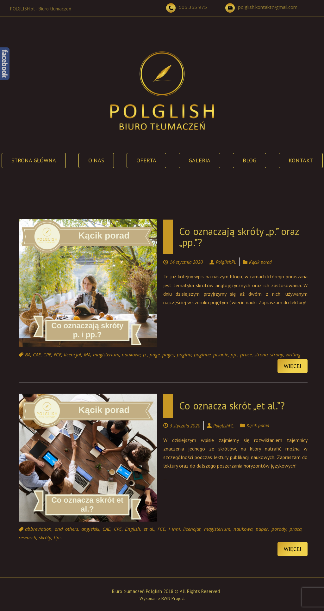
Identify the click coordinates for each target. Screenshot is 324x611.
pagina (184, 354)
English (132, 529)
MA (87, 354)
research (27, 537)
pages (168, 354)
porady (278, 529)
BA (27, 354)
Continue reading (165, 479)
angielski (90, 529)
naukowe (131, 354)
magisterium (106, 354)
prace (246, 354)
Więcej (292, 366)
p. (145, 354)
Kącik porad (260, 262)
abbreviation (38, 529)
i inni (174, 529)
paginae (202, 354)
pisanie (220, 354)
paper (262, 529)
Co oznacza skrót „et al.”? (232, 405)
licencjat (72, 354)
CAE (37, 354)
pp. (234, 354)
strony (276, 354)
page (155, 354)
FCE (57, 354)
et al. (149, 529)
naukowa (243, 529)
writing (293, 354)
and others (66, 529)
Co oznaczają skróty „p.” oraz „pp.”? (239, 237)
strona (261, 354)
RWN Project (173, 598)
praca (296, 529)
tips (57, 537)
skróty (45, 537)
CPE (47, 354)
